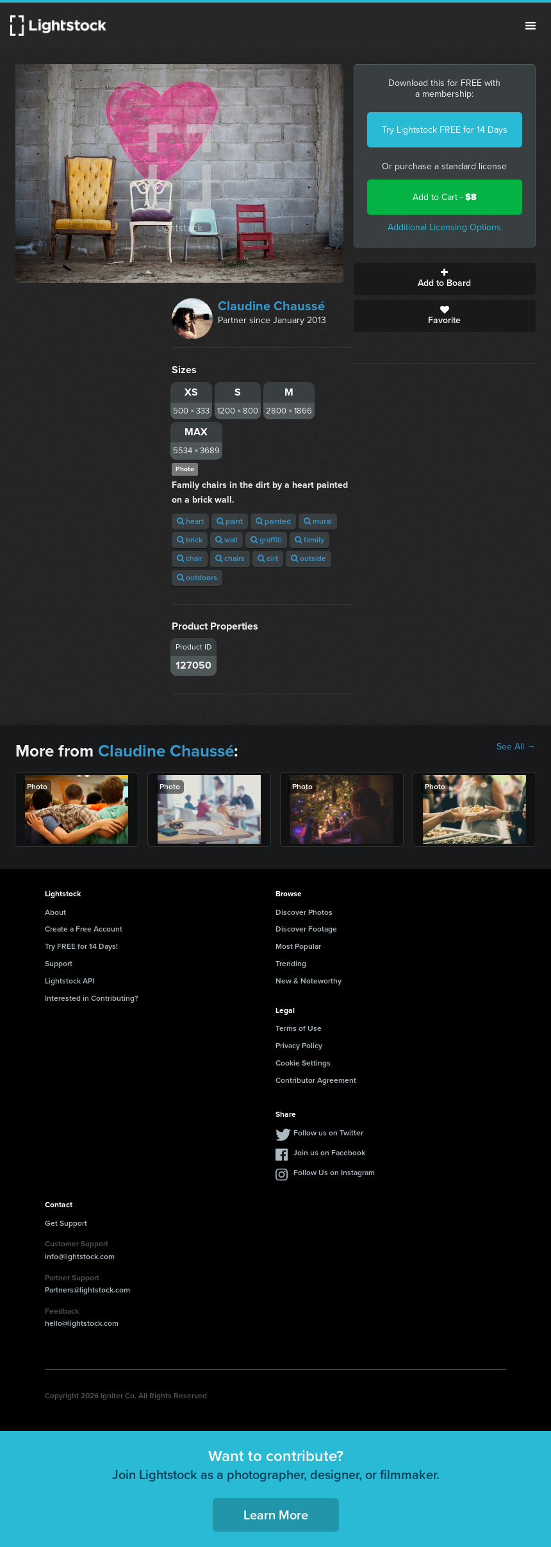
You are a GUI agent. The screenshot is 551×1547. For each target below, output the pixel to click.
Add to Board (444, 279)
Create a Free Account (83, 929)
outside (308, 558)
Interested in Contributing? (91, 998)
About (55, 912)
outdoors (197, 577)
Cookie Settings (303, 1063)
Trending (291, 963)
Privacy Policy (299, 1045)
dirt (268, 558)
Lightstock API (69, 981)
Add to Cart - (445, 197)
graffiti (266, 540)
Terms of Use (299, 1028)
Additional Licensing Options (444, 227)
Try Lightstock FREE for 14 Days (444, 130)
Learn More (275, 1515)
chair (189, 558)
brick (189, 540)
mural (318, 521)
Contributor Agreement (316, 1080)
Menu (530, 25)
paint (230, 521)
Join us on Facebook (329, 1152)
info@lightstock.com (80, 1256)
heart (190, 521)
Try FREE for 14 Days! (81, 946)
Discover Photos (304, 912)
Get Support (66, 1223)
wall (226, 540)
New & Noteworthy (308, 981)
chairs (230, 558)
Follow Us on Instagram (334, 1172)
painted (273, 521)
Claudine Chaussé (271, 305)
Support (58, 963)
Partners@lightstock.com (87, 1290)
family (309, 540)
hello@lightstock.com (82, 1323)
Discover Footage (306, 929)
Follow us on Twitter (328, 1133)
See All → (516, 746)
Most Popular (298, 946)
